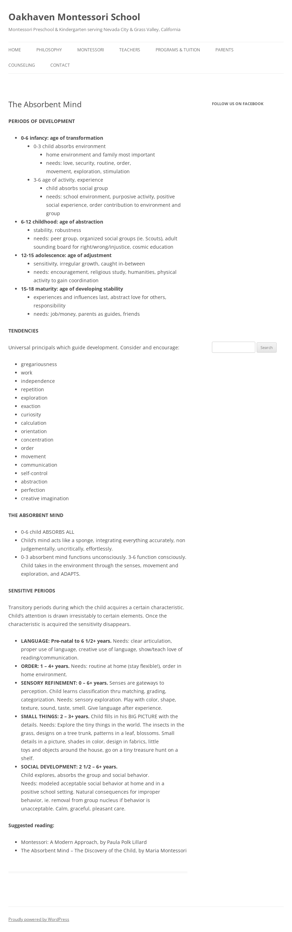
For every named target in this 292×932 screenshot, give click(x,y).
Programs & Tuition (178, 50)
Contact (60, 65)
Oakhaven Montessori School (74, 16)
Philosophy (49, 50)
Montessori (90, 50)
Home (14, 50)
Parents (224, 50)
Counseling (21, 65)
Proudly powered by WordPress (38, 919)
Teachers (129, 50)
